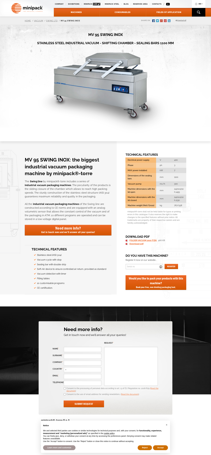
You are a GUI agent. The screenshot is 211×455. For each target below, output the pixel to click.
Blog (126, 4)
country (58, 369)
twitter (157, 21)
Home (28, 21)
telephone (58, 382)
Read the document (130, 394)
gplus (161, 21)
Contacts (156, 4)
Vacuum (38, 21)
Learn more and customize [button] (59, 448)
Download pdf (136, 244)
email (56, 376)
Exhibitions (73, 4)
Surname (58, 356)
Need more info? (68, 230)
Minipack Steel (112, 4)
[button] (166, 425)
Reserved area (140, 4)
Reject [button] (145, 448)
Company (59, 4)
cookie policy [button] (109, 433)
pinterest (165, 21)
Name (56, 349)
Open (160, 266)
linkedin (169, 21)
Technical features (49, 249)
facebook (153, 21)
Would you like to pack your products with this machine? (155, 282)
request (109, 343)
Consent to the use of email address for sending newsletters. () (102, 394)
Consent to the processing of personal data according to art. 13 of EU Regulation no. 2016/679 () (112, 389)
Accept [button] (160, 448)
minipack (92, 4)
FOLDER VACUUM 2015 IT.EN (143, 240)
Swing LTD (52, 21)
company (58, 362)
